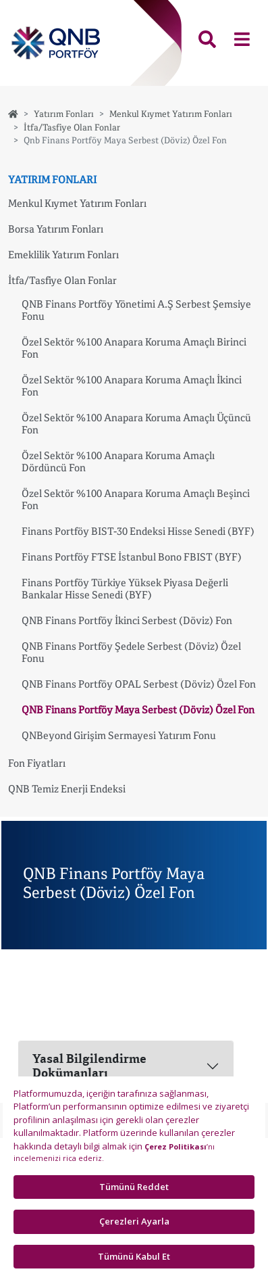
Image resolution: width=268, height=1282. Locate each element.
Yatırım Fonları (64, 113)
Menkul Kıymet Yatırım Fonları (170, 113)
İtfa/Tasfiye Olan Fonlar (72, 127)
